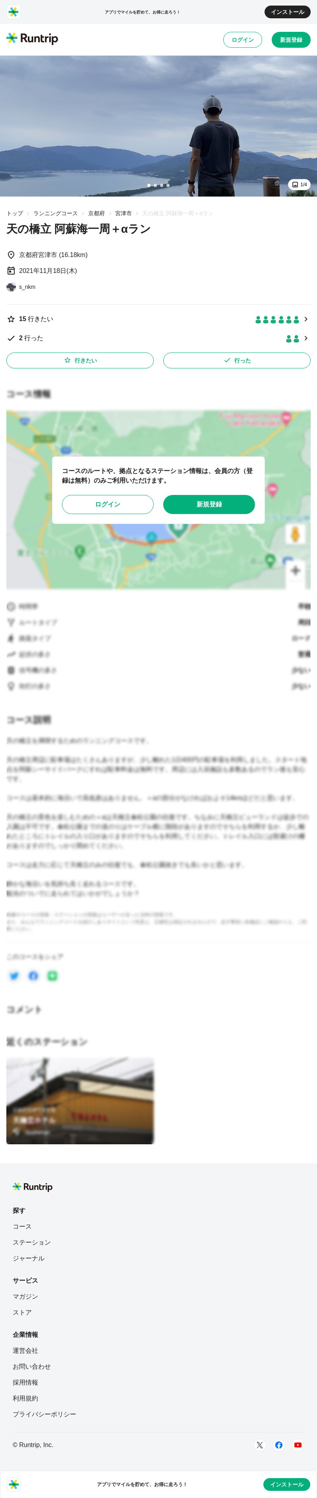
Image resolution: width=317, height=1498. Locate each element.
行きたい (80, 360)
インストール (287, 12)
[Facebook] (279, 1445)
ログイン (243, 40)
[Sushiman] (31, 1132)
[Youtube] (298, 1445)
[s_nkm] (20, 287)
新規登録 (291, 40)
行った (237, 360)
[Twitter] (259, 1445)
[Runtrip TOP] (32, 39)
